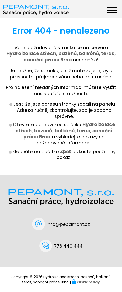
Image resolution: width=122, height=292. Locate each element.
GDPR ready (88, 282)
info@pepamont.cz (68, 224)
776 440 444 (68, 246)
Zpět (65, 151)
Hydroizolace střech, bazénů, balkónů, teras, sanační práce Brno (65, 130)
